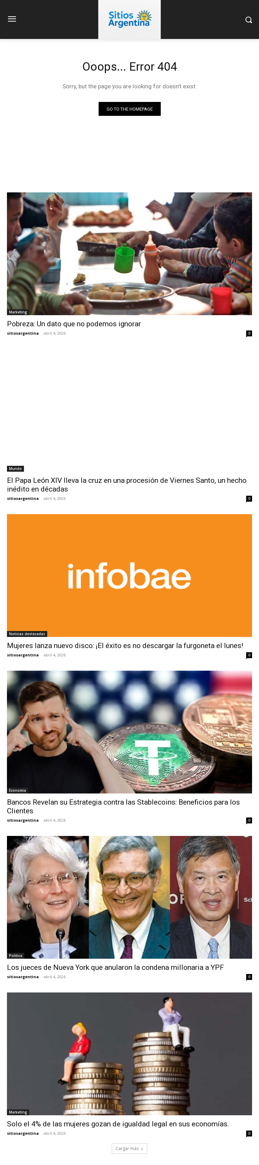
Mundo (15, 468)
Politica (15, 955)
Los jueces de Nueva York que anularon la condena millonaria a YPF (115, 967)
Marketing (18, 312)
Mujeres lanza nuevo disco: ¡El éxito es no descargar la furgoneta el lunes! (125, 645)
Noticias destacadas (27, 633)
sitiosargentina (23, 333)
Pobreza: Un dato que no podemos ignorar (74, 324)
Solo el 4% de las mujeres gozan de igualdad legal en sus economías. (118, 1124)
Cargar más (129, 1148)
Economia (17, 790)
